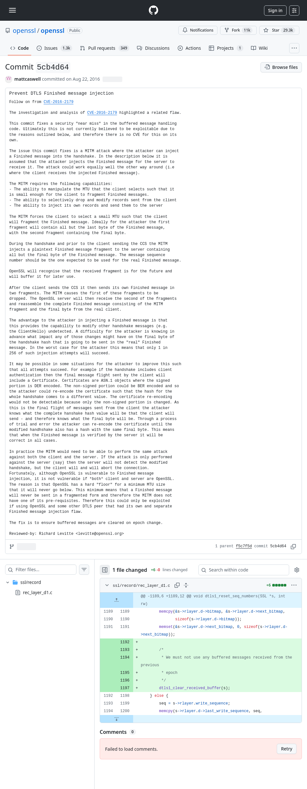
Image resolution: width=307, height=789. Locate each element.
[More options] (294, 585)
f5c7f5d (244, 546)
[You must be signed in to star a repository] (279, 30)
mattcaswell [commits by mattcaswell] (27, 79)
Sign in (275, 10)
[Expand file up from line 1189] (116, 600)
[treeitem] (47, 587)
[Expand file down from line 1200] (116, 719)
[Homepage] (153, 10)
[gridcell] (201, 600)
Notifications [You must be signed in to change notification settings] (197, 30)
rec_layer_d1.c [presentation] (37, 592)
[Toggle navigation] (12, 10)
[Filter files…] (46, 569)
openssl (24, 30)
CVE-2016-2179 (59, 102)
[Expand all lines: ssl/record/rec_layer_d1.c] (186, 585)
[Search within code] (241, 570)
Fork (238, 30)
